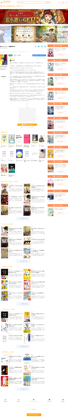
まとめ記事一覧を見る (23, 218)
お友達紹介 (5, 400)
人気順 (15, 55)
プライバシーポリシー (34, 400)
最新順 (19, 55)
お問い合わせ (49, 400)
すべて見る (43, 132)
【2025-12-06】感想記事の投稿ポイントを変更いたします (12, 6)
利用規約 (18, 400)
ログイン (59, 2)
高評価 (10, 55)
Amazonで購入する (34, 414)
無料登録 (63, 2)
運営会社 (63, 400)
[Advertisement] (27, 115)
